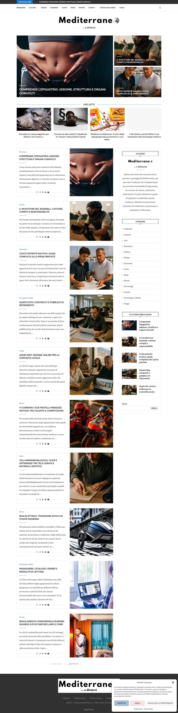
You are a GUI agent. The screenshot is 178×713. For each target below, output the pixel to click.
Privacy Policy (148, 709)
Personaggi (128, 286)
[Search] (160, 7)
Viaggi (121, 8)
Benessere (21, 8)
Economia (54, 8)
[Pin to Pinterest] (45, 192)
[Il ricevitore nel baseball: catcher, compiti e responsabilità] (137, 51)
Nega (137, 703)
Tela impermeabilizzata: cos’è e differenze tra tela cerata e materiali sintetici (38, 463)
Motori (82, 8)
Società (91, 8)
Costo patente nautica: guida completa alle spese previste (133, 92)
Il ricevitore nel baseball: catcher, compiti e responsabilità (136, 61)
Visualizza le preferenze (160, 703)
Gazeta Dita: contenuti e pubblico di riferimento (145, 374)
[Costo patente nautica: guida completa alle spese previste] (137, 82)
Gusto (64, 8)
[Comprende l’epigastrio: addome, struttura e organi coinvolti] (65, 66)
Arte (126, 240)
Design (43, 8)
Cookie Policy (138, 709)
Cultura (32, 8)
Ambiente (128, 228)
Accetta (121, 703)
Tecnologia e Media (108, 8)
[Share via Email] (48, 192)
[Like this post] (37, 192)
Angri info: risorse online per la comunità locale (147, 389)
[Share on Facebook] (40, 192)
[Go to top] (89, 709)
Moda (73, 8)
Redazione (111, 698)
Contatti (66, 698)
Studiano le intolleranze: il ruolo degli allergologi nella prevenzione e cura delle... (107, 137)
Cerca (124, 403)
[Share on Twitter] (43, 192)
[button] (173, 682)
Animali (127, 234)
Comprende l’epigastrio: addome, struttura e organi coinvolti (64, 2)
